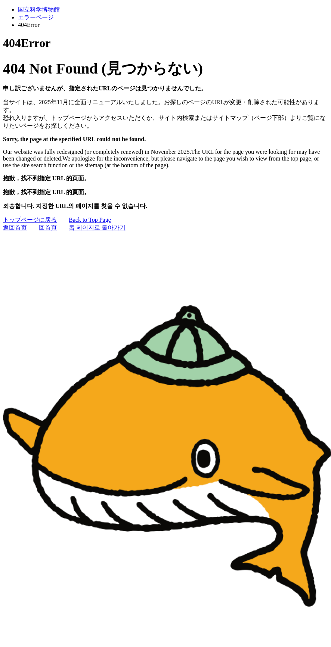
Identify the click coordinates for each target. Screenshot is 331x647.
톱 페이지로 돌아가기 (97, 227)
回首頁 (48, 227)
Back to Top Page (90, 220)
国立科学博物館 (39, 9)
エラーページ (36, 17)
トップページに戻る (30, 220)
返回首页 (15, 227)
